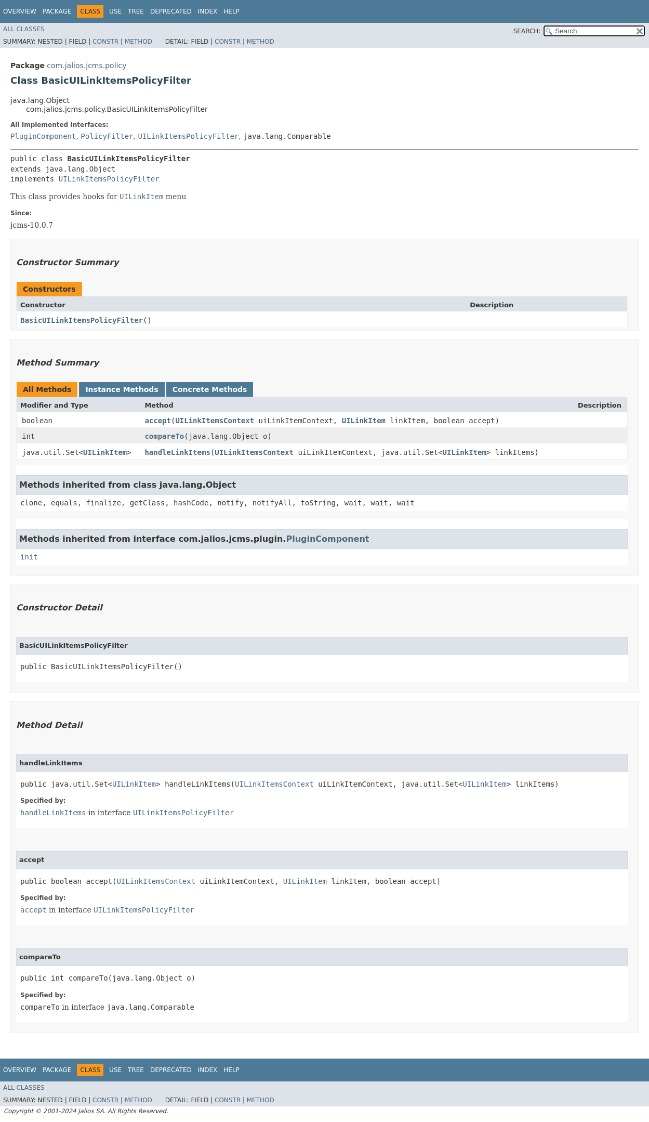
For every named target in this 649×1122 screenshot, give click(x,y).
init (29, 557)
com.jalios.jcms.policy (86, 65)
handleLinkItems (177, 452)
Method (138, 41)
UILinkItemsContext (214, 420)
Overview (19, 11)
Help (231, 11)
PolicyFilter (107, 136)
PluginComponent (43, 136)
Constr (105, 41)
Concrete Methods (210, 389)
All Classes (23, 29)
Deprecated (171, 11)
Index (208, 11)
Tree (136, 11)
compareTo (164, 436)
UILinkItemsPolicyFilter (188, 136)
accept (157, 420)
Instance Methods (121, 389)
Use (115, 11)
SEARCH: (527, 31)
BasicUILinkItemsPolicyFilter (81, 320)
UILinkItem (364, 420)
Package (57, 11)
